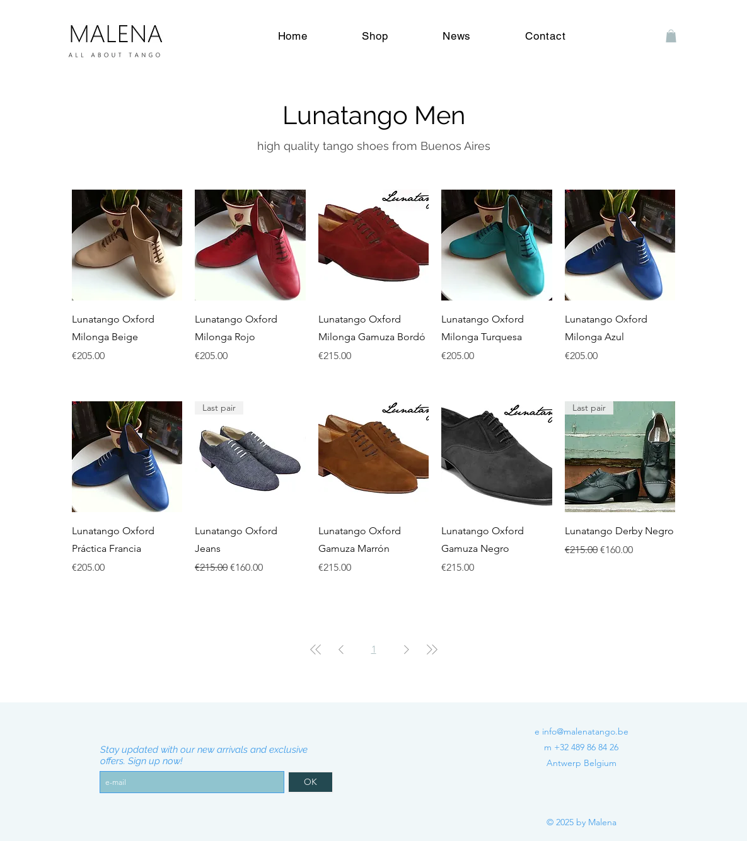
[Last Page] (431, 649)
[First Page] (315, 649)
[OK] (310, 782)
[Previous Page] (341, 649)
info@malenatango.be (585, 731)
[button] (671, 36)
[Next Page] (406, 649)
